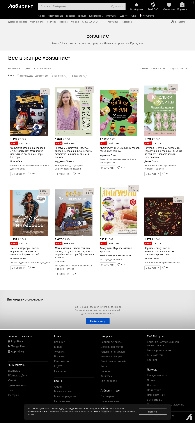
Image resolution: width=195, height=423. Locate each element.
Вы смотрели (155, 355)
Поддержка (126, 22)
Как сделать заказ (157, 375)
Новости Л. (107, 371)
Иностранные (55, 15)
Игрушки (111, 15)
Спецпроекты (109, 381)
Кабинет (152, 360)
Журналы (59, 351)
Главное (70, 15)
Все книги (60, 342)
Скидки (75, 22)
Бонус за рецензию (65, 396)
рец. (44, 90)
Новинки (63, 22)
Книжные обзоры (111, 356)
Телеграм (13, 395)
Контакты (113, 22)
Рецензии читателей (113, 351)
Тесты (104, 366)
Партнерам (107, 396)
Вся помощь (154, 399)
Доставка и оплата (17, 22)
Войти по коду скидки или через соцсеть (163, 343)
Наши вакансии (110, 401)
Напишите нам (156, 395)
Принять (153, 411)
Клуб (133, 15)
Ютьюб (12, 380)
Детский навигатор (112, 346)
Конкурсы (106, 376)
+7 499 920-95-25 (90, 22)
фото (44, 93)
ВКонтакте (14, 370)
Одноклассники (17, 385)
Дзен (11, 390)
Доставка (152, 385)
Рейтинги (51, 22)
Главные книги (63, 391)
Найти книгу (97, 321)
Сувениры (60, 371)
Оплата (151, 380)
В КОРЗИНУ (18, 174)
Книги (41, 15)
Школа (82, 15)
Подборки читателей (113, 361)
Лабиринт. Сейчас (111, 342)
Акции (58, 386)
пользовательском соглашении (77, 411)
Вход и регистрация (159, 350)
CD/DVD (59, 366)
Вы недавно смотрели (25, 299)
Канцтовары (96, 15)
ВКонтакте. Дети (17, 375)
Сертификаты (37, 22)
